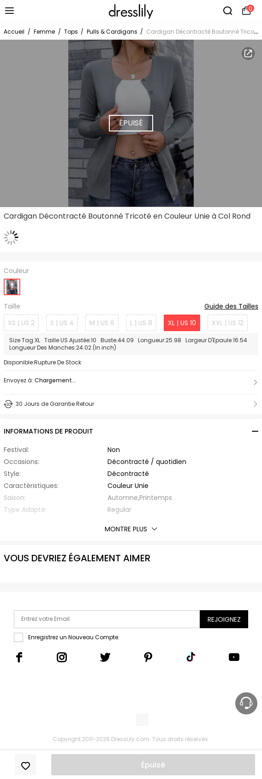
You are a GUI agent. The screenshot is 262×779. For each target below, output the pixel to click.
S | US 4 (62, 322)
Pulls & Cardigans (113, 32)
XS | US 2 (21, 322)
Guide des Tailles (231, 307)
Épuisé (153, 765)
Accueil (14, 32)
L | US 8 (141, 322)
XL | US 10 (182, 322)
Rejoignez (224, 619)
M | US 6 (101, 322)
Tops (71, 32)
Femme (44, 32)
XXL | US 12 (228, 322)
